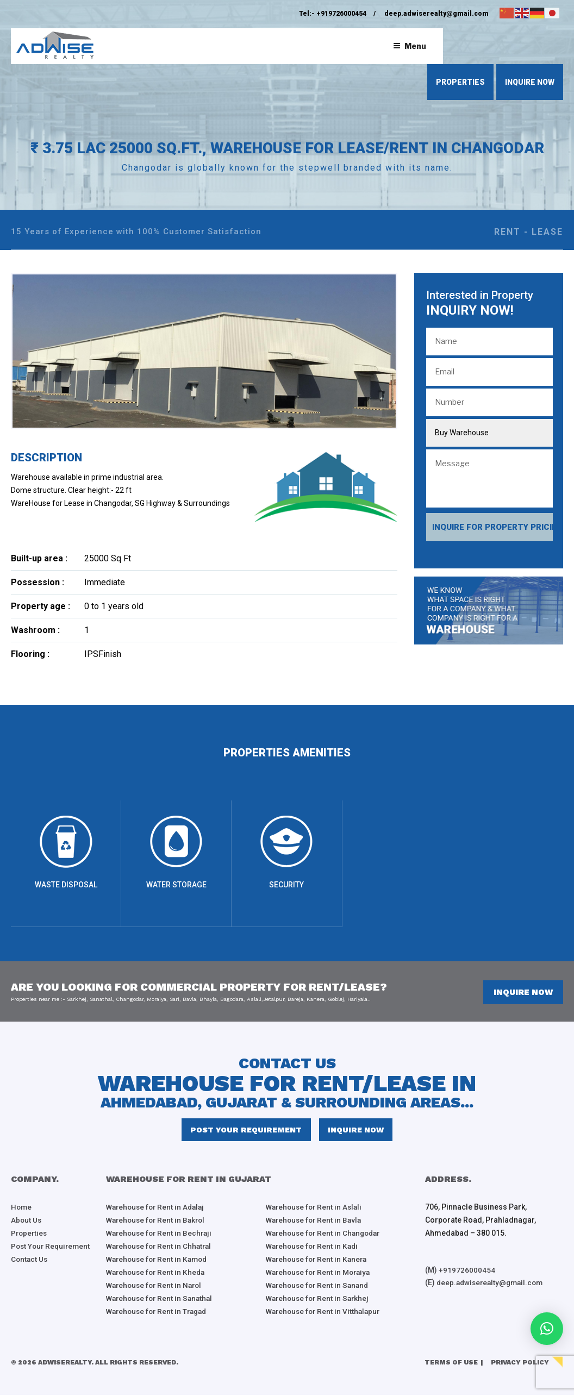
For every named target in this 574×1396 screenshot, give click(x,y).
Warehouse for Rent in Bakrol (158, 1221)
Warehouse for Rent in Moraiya (321, 1273)
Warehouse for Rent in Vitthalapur (325, 1313)
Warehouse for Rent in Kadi (314, 1247)
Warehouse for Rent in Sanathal (161, 1299)
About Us (26, 1221)
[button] (547, 1328)
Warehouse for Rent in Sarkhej (319, 1299)
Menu (409, 46)
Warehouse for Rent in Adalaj (157, 1208)
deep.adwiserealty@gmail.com (436, 13)
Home (22, 1208)
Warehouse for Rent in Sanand (319, 1286)
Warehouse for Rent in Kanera (319, 1260)
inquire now (529, 82)
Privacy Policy (520, 1364)
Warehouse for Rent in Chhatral (161, 1247)
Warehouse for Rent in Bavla (316, 1221)
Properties (30, 1234)
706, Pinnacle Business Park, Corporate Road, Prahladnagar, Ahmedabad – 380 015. (480, 1221)
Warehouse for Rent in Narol (156, 1286)
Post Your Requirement (247, 1130)
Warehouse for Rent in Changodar (326, 1234)
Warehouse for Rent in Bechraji (161, 1234)
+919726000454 (341, 13)
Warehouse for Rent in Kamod (159, 1260)
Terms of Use (451, 1364)
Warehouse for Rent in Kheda (157, 1273)
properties (460, 82)
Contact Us (30, 1260)
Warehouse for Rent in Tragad (159, 1313)
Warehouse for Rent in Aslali (316, 1208)
